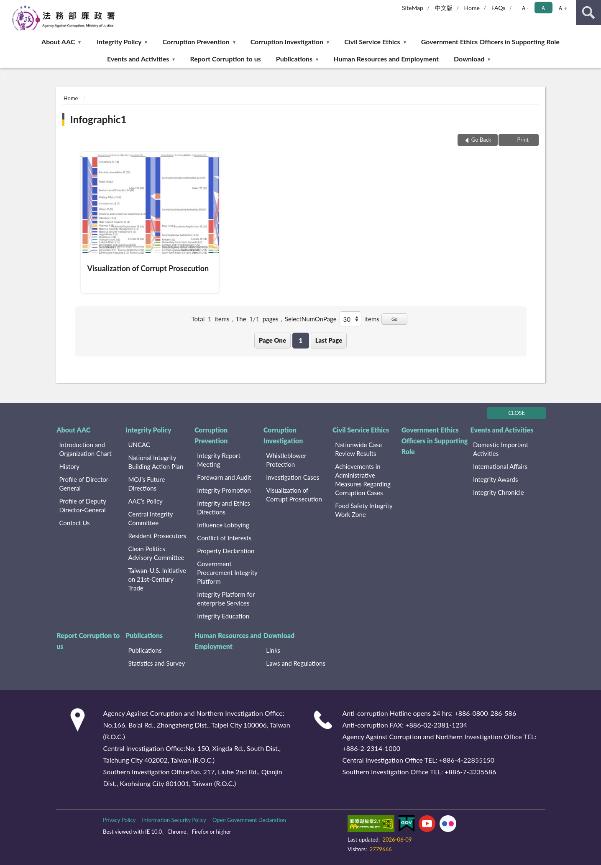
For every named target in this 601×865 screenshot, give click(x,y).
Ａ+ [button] (562, 7)
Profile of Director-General (85, 484)
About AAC (58, 42)
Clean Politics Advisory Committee (156, 553)
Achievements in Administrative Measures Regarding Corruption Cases (363, 479)
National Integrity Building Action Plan (155, 462)
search (588, 12)
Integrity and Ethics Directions (223, 507)
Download (469, 59)
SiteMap (412, 7)
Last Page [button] (329, 340)
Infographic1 (98, 119)
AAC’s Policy (145, 501)
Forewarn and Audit (224, 477)
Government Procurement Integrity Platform (227, 572)
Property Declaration (225, 551)
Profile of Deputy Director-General (82, 505)
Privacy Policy (119, 820)
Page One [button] (272, 340)
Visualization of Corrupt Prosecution (294, 494)
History (69, 466)
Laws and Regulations (295, 663)
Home (472, 7)
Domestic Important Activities (500, 449)
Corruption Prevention (196, 42)
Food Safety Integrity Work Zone (363, 510)
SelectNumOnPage (311, 319)
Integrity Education (223, 616)
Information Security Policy (174, 820)
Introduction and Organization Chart (85, 449)
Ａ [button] (543, 7)
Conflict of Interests (224, 538)
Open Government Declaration (249, 820)
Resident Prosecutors (157, 535)
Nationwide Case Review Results (358, 449)
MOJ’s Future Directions (146, 484)
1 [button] (300, 340)
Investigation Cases (292, 477)
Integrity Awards (495, 479)
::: (7, 6)
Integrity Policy (119, 42)
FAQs (498, 7)
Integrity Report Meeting (218, 460)
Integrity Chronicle (498, 492)
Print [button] (522, 139)
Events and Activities (138, 59)
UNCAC (139, 444)
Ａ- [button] (525, 7)
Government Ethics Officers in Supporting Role (490, 42)
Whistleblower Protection (286, 460)
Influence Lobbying (223, 525)
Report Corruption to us (225, 59)
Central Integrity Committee (150, 518)
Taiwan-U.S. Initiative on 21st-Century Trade (157, 579)
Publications (294, 59)
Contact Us (74, 523)
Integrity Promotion (224, 490)
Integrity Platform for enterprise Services (226, 598)
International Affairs (500, 466)
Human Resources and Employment (386, 59)
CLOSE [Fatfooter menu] (516, 413)
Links (273, 650)
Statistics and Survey (156, 663)
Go (394, 319)
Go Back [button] (481, 139)
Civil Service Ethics (372, 42)
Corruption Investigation (287, 42)
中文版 (444, 7)
